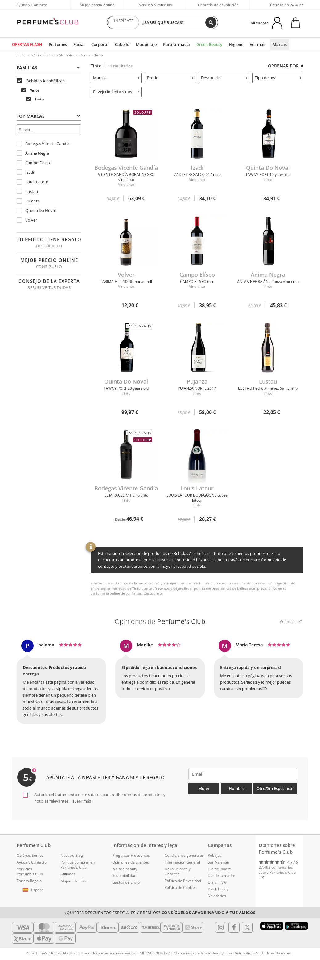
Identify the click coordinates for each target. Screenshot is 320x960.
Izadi (25, 172)
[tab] (49, 67)
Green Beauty (209, 44)
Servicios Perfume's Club (30, 871)
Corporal (100, 44)
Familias (48, 68)
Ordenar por (285, 66)
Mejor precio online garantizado (97, 8)
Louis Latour (32, 182)
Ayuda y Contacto (31, 4)
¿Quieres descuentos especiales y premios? (160, 912)
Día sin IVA (217, 882)
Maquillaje (146, 44)
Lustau (27, 191)
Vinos (85, 55)
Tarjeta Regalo (29, 880)
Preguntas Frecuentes (131, 855)
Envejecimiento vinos (116, 91)
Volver (27, 220)
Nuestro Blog (71, 855)
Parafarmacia (176, 44)
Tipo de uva (278, 77)
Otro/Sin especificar (275, 788)
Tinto (35, 99)
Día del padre (219, 869)
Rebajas (214, 855)
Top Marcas (48, 116)
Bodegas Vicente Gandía (43, 143)
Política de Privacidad (183, 880)
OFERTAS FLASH (27, 44)
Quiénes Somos (30, 855)
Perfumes (58, 44)
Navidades (217, 895)
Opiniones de (160, 621)
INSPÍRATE (123, 22)
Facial (79, 44)
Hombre (236, 788)
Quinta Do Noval (36, 210)
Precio (170, 77)
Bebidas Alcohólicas (61, 55)
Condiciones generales (184, 855)
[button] (34, 890)
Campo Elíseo (33, 162)
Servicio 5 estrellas (155, 4)
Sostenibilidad (124, 875)
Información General (182, 862)
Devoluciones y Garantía (178, 871)
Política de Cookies (181, 887)
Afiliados (67, 874)
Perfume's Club (29, 55)
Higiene (236, 44)
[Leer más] (82, 801)
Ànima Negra (33, 153)
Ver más (257, 44)
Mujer (204, 788)
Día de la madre (221, 875)
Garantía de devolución (218, 4)
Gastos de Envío (126, 882)
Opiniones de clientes (130, 862)
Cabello (122, 44)
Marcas (280, 44)
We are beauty (124, 869)
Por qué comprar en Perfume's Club (77, 865)
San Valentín (218, 862)
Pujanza (28, 201)
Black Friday (218, 889)
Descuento (224, 77)
